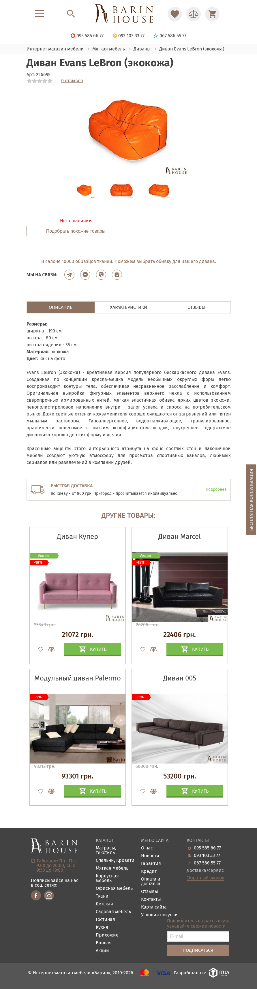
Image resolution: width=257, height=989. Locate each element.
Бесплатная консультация (251, 500)
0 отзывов (72, 80)
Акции (102, 950)
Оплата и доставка (150, 881)
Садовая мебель (113, 911)
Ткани (102, 896)
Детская (104, 904)
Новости (150, 855)
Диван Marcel (179, 537)
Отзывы (149, 891)
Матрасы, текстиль (106, 850)
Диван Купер (77, 537)
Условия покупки (159, 915)
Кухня (102, 927)
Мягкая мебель (112, 868)
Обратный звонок (205, 878)
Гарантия (151, 863)
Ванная (104, 943)
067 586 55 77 (207, 863)
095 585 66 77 (207, 848)
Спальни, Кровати (115, 860)
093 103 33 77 (207, 855)
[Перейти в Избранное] (175, 14)
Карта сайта (154, 907)
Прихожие (107, 935)
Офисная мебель (114, 888)
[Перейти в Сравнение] (193, 14)
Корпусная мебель (107, 878)
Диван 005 (179, 678)
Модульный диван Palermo (77, 678)
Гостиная (105, 919)
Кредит (149, 871)
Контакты (151, 899)
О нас (147, 848)
